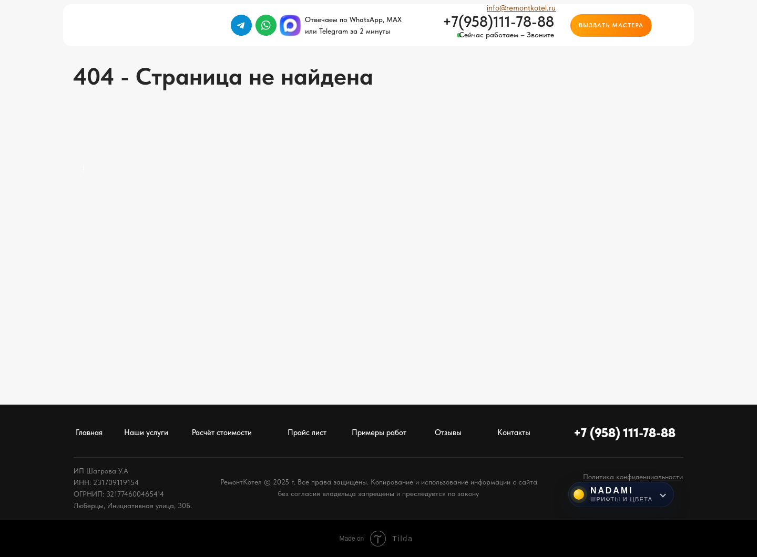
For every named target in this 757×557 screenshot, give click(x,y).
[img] (673, 25)
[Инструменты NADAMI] (621, 494)
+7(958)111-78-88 (498, 21)
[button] (611, 25)
